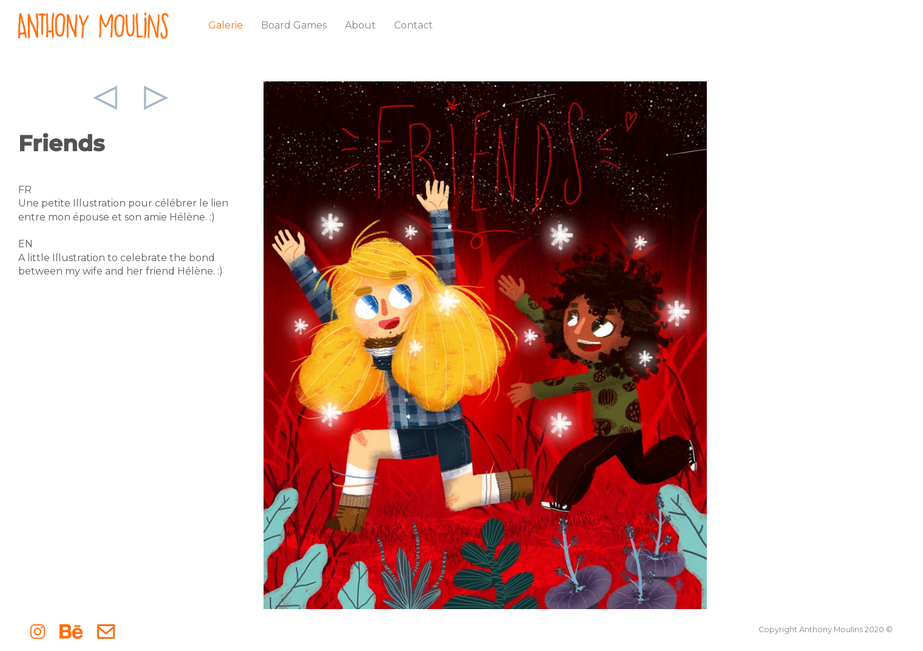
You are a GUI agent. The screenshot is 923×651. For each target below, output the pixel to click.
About (360, 25)
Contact (413, 25)
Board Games (294, 25)
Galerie (225, 25)
